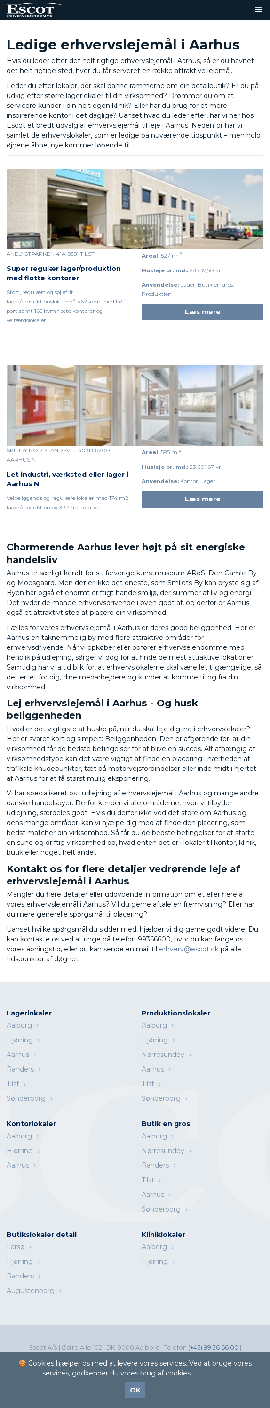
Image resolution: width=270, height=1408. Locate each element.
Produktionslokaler (176, 1013)
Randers (20, 1069)
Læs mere (203, 312)
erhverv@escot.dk (189, 949)
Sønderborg (26, 1098)
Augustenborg (31, 1290)
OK (135, 1390)
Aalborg (19, 1025)
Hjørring (20, 1040)
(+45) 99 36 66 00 (214, 1347)
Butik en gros (166, 1124)
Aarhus (18, 1054)
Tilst (13, 1084)
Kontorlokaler (31, 1124)
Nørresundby (163, 1054)
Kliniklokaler (163, 1234)
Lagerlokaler (29, 1013)
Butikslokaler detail (42, 1234)
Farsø (15, 1247)
